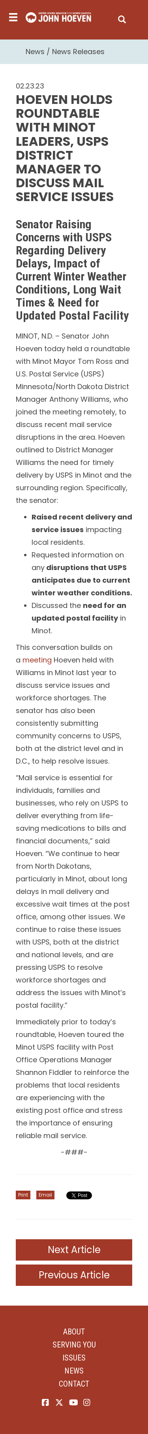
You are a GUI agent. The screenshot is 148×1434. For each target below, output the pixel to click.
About (74, 1331)
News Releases (78, 51)
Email (45, 1194)
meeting (37, 660)
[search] (122, 17)
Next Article (74, 1249)
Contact (74, 1384)
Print (23, 1194)
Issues (74, 1357)
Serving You (74, 1344)
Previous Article (74, 1275)
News (35, 51)
